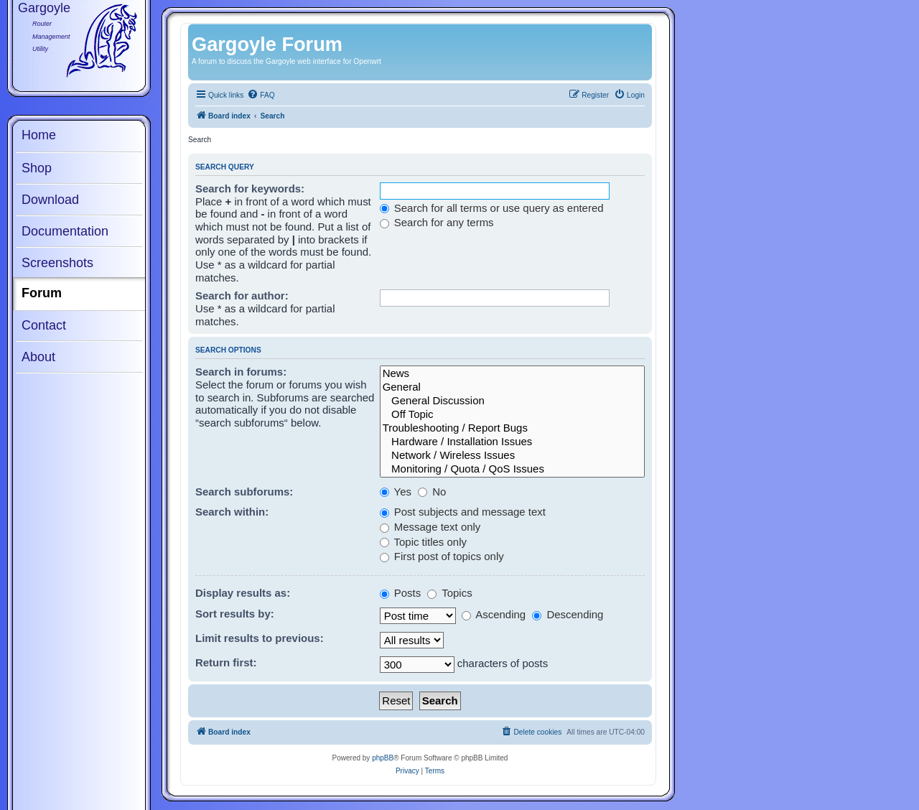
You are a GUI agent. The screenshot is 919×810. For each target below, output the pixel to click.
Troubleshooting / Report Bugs (512, 428)
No (432, 491)
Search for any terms (437, 222)
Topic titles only (423, 542)
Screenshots (57, 263)
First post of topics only (442, 556)
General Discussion (512, 401)
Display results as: (242, 593)
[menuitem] (260, 95)
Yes (395, 491)
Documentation (65, 231)
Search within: (232, 512)
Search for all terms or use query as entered (492, 208)
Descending (567, 614)
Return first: (226, 662)
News (512, 374)
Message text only (430, 527)
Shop (37, 168)
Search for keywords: (249, 188)
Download (50, 199)
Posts (400, 593)
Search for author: (242, 295)
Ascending (494, 614)
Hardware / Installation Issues (512, 442)
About (38, 357)
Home (39, 135)
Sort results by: (234, 614)
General (512, 387)
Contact (44, 325)
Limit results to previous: (259, 638)
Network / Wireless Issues (512, 455)
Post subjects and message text (463, 512)
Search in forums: (240, 372)
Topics (449, 593)
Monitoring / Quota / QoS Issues (512, 469)
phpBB (382, 758)
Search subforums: (244, 491)
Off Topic (512, 415)
